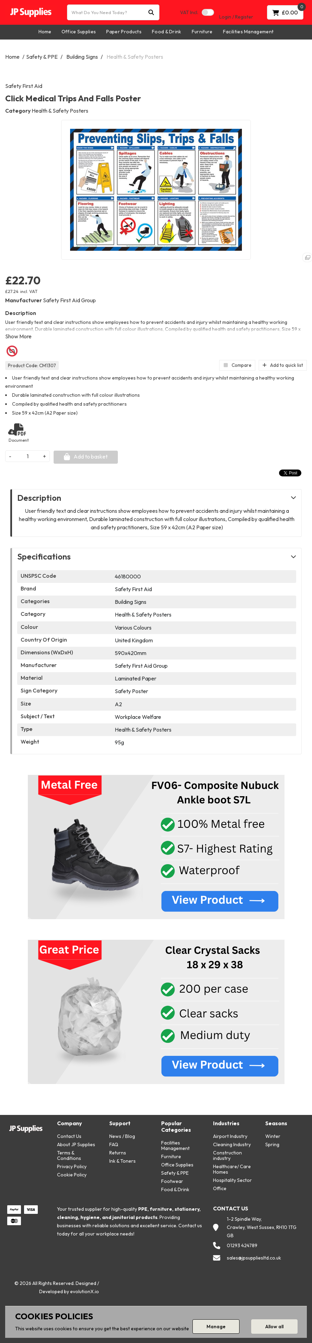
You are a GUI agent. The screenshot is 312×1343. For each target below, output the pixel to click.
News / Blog (122, 1136)
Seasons (276, 1123)
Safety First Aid (23, 85)
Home (44, 32)
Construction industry (227, 1155)
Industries (226, 1123)
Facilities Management (248, 32)
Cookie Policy (72, 1175)
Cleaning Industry (232, 1144)
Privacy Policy (72, 1166)
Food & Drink (166, 32)
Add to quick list (283, 365)
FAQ (113, 1144)
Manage (216, 1326)
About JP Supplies (76, 1144)
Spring (272, 1144)
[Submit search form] (151, 12)
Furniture (202, 32)
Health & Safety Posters (135, 56)
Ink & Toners (122, 1161)
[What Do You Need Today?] (113, 12)
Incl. (189, 12)
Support (120, 1123)
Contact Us (69, 1136)
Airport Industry (230, 1136)
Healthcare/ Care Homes (232, 1169)
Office (219, 1188)
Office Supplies (79, 32)
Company (69, 1123)
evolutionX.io (84, 1291)
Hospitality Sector (232, 1180)
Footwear (172, 1181)
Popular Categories (176, 1126)
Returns (117, 1153)
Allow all (274, 1326)
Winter (272, 1136)
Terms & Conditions (69, 1155)
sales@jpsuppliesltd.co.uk (254, 1258)
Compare (237, 365)
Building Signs (82, 56)
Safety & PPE (42, 56)
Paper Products (123, 32)
